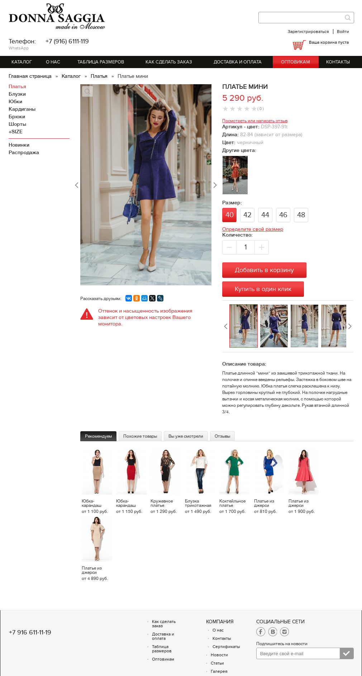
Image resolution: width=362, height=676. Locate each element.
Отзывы (222, 436)
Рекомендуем (98, 436)
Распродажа (24, 152)
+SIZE (16, 131)
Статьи (217, 663)
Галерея (219, 671)
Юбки (15, 101)
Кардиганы (22, 108)
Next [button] (349, 326)
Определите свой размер (252, 229)
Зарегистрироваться (308, 31)
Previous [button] (225, 326)
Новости (219, 654)
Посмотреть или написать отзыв (254, 120)
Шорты (17, 124)
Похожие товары (140, 436)
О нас (53, 62)
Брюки (17, 116)
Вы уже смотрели (185, 436)
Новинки (19, 144)
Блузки (17, 93)
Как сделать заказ (169, 62)
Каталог (21, 62)
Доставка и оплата (238, 62)
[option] (244, 326)
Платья (100, 76)
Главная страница (31, 76)
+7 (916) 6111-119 (67, 41)
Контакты (338, 62)
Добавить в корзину (264, 270)
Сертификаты (226, 646)
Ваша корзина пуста (329, 42)
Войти (343, 31)
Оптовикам (295, 62)
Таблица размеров (100, 62)
